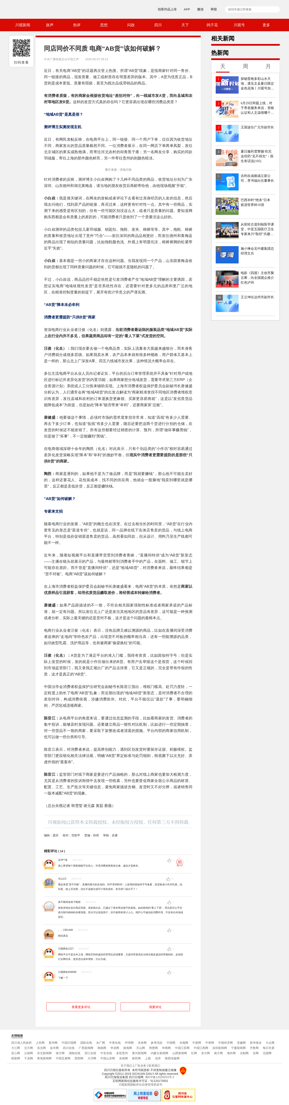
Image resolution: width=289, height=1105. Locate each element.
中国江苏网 (182, 1048)
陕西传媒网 (172, 1058)
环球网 (129, 1042)
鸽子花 (212, 25)
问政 (131, 25)
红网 (194, 1053)
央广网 (100, 1042)
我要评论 (155, 1007)
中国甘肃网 (63, 1058)
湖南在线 (74, 1053)
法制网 (244, 1053)
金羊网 (54, 1048)
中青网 (209, 1042)
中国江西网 (201, 1048)
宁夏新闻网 (238, 1048)
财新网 (15, 1058)
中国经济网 (225, 1042)
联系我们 (154, 1065)
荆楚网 (153, 1048)
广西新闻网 (86, 1048)
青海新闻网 (44, 1058)
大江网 (15, 1048)
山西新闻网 (179, 1053)
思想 (104, 25)
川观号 (239, 25)
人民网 (40, 1042)
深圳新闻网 (219, 1048)
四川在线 (69, 1048)
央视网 (183, 1042)
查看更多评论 (81, 1007)
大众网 (270, 1042)
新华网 (53, 1042)
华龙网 (114, 1048)
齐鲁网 (254, 1048)
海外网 (231, 1053)
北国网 (267, 1053)
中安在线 (106, 1053)
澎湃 (158, 1058)
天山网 (140, 1048)
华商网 (166, 1048)
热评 (77, 25)
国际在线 (86, 1042)
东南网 (123, 1058)
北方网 (28, 1048)
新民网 (136, 1058)
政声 (50, 25)
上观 (148, 1058)
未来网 (142, 1042)
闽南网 (101, 1048)
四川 (158, 25)
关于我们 (126, 1065)
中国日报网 (69, 1042)
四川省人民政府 (21, 1042)
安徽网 (241, 1042)
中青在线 (115, 1042)
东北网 (41, 1048)
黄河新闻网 (139, 1053)
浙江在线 (90, 1053)
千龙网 (28, 1058)
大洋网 (91, 1058)
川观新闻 (22, 25)
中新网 (196, 1042)
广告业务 (140, 1065)
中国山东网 (107, 1058)
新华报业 (256, 1042)
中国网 (171, 1042)
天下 (185, 25)
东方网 (205, 1053)
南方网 (60, 1053)
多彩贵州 (122, 1053)
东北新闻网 (44, 1053)
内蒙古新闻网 (159, 1053)
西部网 (79, 1058)
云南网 (28, 1053)
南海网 (127, 1048)
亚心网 (15, 1053)
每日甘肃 (268, 1048)
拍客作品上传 (167, 9)
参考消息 (156, 1042)
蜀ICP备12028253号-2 (159, 1077)
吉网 (256, 1053)
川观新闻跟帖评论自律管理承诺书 (140, 1084)
